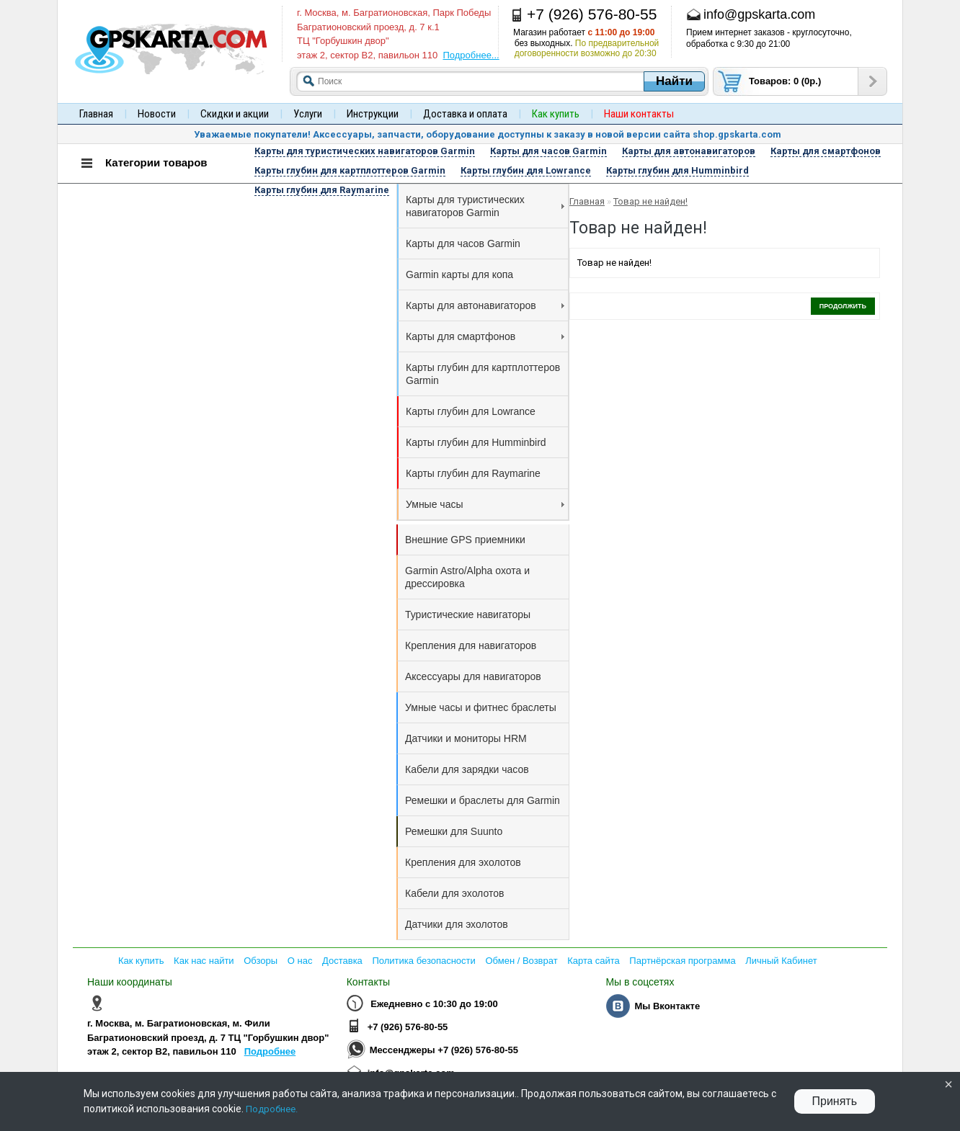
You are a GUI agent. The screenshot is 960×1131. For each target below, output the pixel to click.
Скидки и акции (234, 113)
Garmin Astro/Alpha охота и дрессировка (467, 577)
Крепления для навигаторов (470, 645)
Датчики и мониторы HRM (466, 738)
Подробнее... (471, 55)
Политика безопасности (423, 960)
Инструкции (373, 113)
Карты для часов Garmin (463, 243)
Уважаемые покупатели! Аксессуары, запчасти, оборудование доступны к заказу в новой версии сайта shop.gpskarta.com (487, 134)
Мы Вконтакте (667, 1006)
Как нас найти (204, 960)
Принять (835, 1101)
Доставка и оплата (465, 113)
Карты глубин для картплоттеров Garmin (483, 374)
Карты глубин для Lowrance (470, 411)
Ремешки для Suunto (453, 831)
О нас (300, 960)
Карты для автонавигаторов (485, 305)
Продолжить (842, 306)
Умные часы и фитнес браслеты (480, 707)
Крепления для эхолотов (463, 862)
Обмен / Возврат (521, 960)
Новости (157, 113)
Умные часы (485, 504)
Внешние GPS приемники (465, 539)
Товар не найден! (650, 201)
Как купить (141, 960)
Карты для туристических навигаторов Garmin (485, 206)
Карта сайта (593, 960)
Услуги (307, 113)
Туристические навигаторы (467, 614)
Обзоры (260, 960)
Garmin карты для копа (459, 274)
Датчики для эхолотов (456, 924)
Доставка (342, 960)
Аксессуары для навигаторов (473, 676)
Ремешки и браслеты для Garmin (482, 800)
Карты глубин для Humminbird (476, 442)
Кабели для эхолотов (454, 893)
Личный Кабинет (781, 960)
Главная (96, 113)
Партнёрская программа (682, 960)
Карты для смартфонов (485, 336)
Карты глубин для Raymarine (473, 473)
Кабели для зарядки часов (467, 769)
